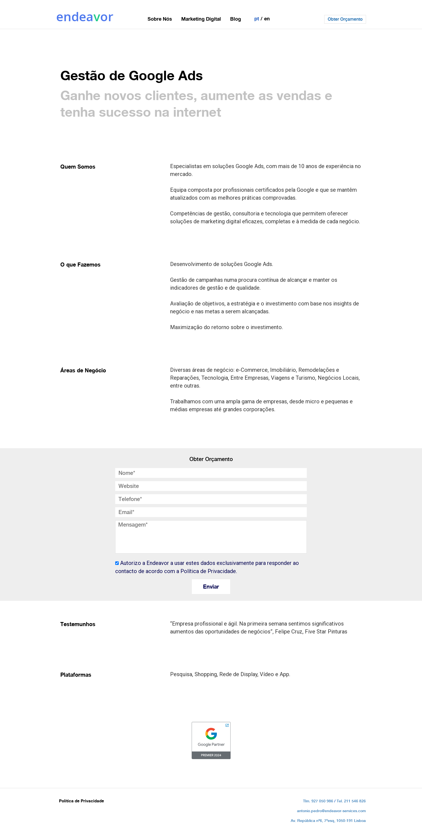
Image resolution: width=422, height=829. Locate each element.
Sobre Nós (160, 18)
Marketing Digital (201, 18)
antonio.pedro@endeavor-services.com (331, 811)
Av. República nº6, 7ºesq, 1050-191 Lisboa (328, 820)
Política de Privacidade (81, 800)
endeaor (84, 16)
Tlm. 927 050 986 (318, 801)
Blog (235, 18)
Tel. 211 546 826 (351, 801)
